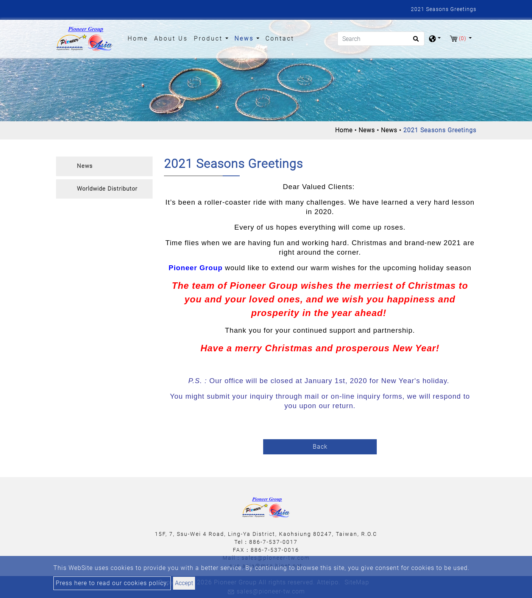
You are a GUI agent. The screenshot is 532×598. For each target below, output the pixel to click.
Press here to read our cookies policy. (112, 583)
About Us (171, 38)
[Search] (380, 38)
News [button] (245, 38)
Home (139, 38)
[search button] (415, 41)
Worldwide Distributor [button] (107, 188)
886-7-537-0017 (273, 542)
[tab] (104, 166)
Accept (184, 583)
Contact (279, 38)
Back (320, 446)
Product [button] (209, 38)
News (367, 130)
